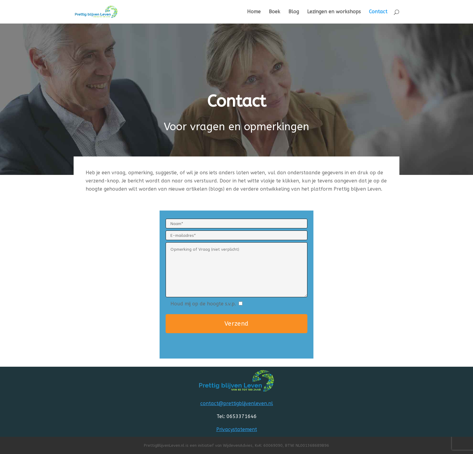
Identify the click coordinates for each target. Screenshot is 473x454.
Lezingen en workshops (334, 12)
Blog (293, 12)
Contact (378, 12)
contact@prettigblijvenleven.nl (236, 403)
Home (254, 12)
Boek (274, 12)
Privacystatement (236, 429)
